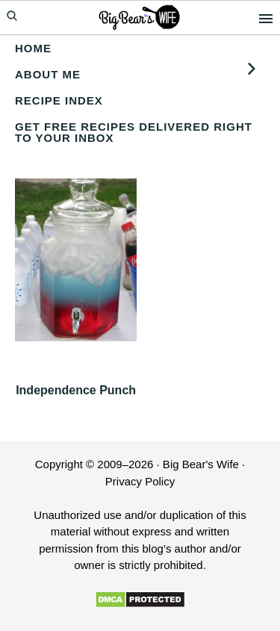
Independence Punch (76, 390)
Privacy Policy (140, 481)
